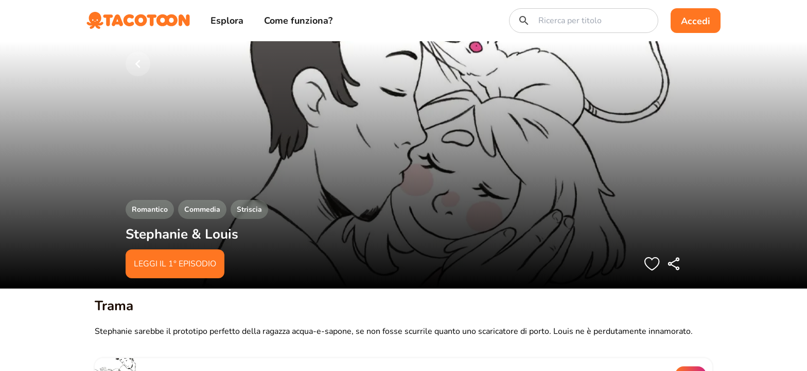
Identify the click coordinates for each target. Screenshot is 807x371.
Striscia (249, 209)
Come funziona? (298, 20)
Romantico (150, 209)
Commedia (202, 209)
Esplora (226, 20)
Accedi (695, 21)
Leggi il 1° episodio (175, 263)
